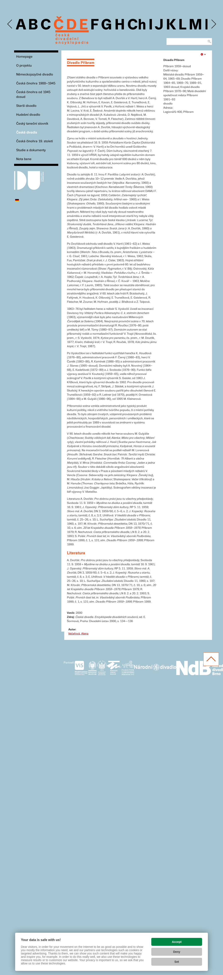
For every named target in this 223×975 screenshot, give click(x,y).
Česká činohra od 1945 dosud (33, 94)
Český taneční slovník (32, 123)
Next (213, 24)
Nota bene (24, 159)
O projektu (24, 65)
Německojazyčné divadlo (34, 74)
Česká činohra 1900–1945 (35, 83)
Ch (136, 25)
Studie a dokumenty (31, 150)
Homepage (24, 56)
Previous (10, 24)
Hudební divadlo (28, 115)
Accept (177, 941)
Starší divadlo (26, 106)
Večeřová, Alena (78, 633)
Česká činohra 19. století (34, 141)
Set (177, 961)
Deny (176, 951)
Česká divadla (26, 132)
